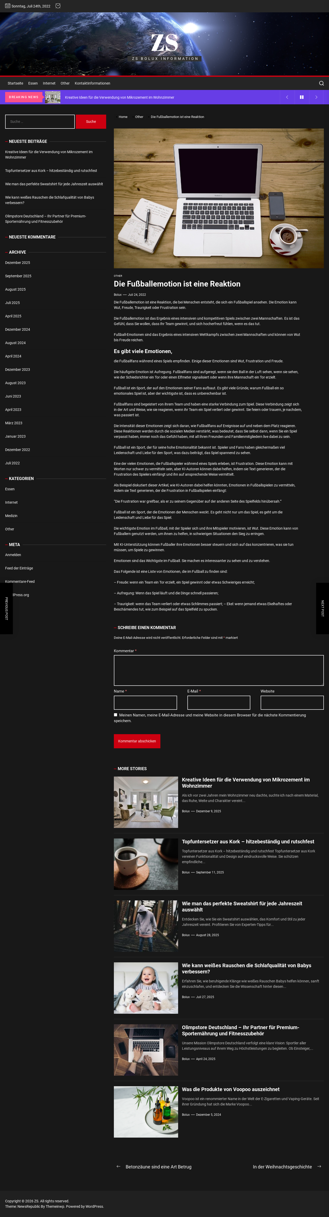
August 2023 (15, 383)
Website (268, 691)
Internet (49, 83)
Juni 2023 (13, 396)
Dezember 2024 (17, 329)
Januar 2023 (15, 436)
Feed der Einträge (19, 568)
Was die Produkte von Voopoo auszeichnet (231, 1089)
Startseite (15, 83)
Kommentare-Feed (20, 581)
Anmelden (13, 555)
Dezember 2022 (17, 450)
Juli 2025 (12, 303)
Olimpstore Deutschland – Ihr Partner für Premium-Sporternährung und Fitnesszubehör (240, 1030)
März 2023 (13, 423)
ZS (164, 42)
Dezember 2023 (17, 369)
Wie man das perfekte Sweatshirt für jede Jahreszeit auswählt (54, 184)
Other (65, 83)
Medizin (11, 516)
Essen (33, 83)
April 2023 (13, 410)
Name (120, 691)
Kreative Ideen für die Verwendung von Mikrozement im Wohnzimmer (49, 154)
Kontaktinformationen (92, 83)
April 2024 (13, 356)
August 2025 (15, 289)
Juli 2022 (12, 463)
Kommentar (125, 651)
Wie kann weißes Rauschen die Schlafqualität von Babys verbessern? (49, 200)
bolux (118, 295)
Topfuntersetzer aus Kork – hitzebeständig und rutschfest (248, 841)
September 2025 (18, 276)
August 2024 (15, 343)
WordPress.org (17, 595)
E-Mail (194, 691)
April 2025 (13, 316)
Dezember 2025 (17, 263)
